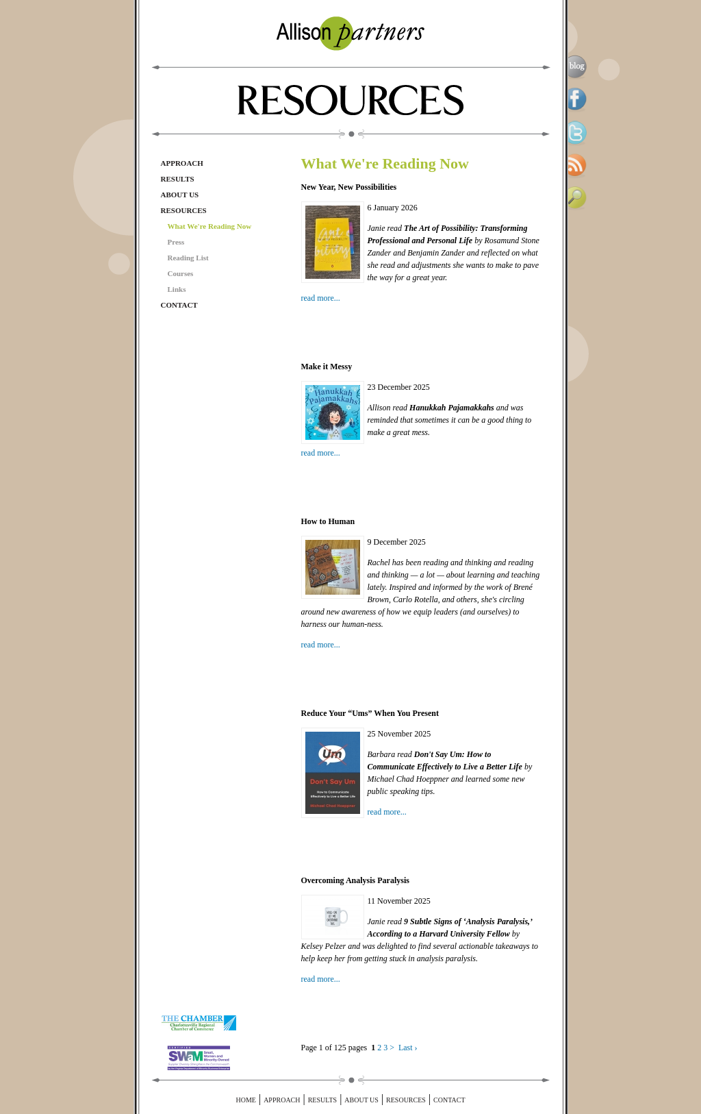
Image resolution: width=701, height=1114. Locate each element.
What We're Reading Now (210, 226)
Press (176, 242)
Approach (182, 163)
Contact (179, 305)
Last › (408, 1047)
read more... (320, 298)
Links (177, 289)
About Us (180, 194)
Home (245, 1100)
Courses (181, 273)
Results (177, 179)
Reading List (188, 257)
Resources (184, 210)
